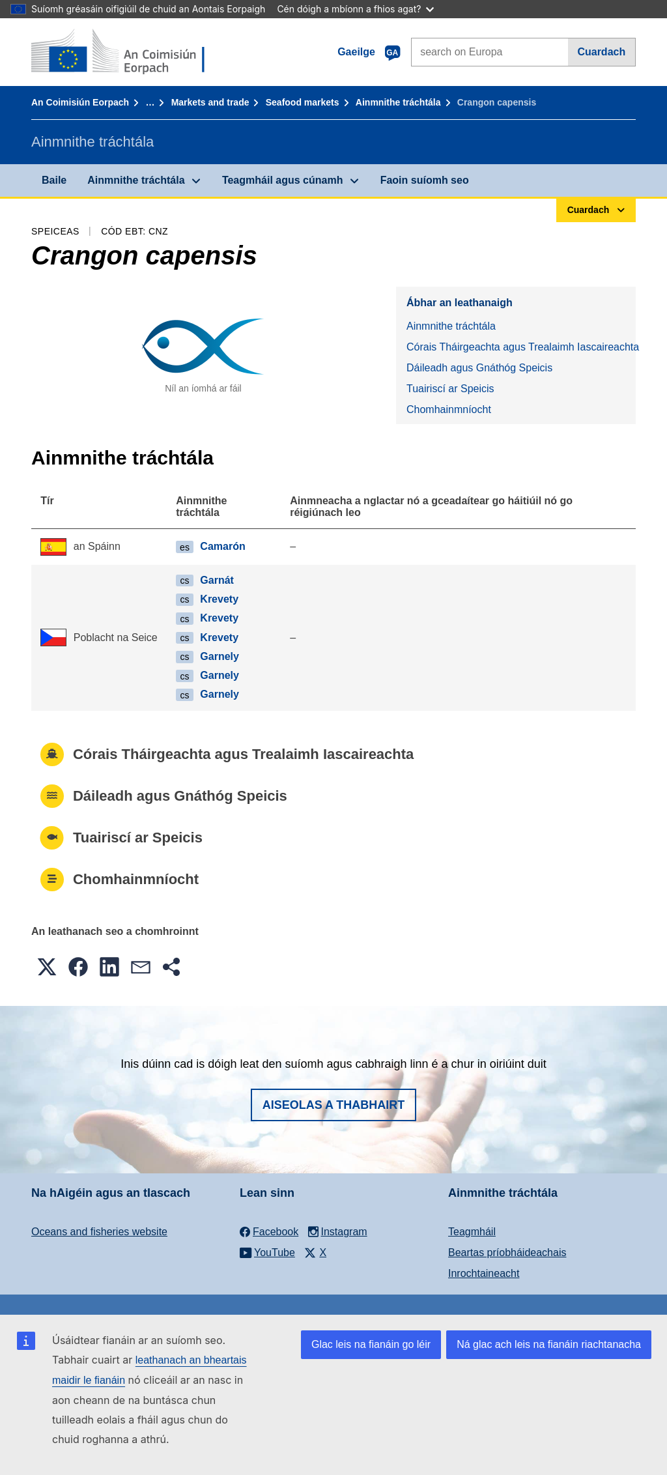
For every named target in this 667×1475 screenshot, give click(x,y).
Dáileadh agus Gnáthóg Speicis (479, 367)
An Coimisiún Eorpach (80, 102)
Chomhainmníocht (448, 409)
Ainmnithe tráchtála (398, 102)
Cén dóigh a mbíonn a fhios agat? (355, 8)
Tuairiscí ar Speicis (450, 388)
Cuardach (601, 51)
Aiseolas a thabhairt (334, 1104)
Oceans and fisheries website (99, 1231)
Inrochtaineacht (483, 1273)
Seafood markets (302, 102)
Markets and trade (210, 102)
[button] (47, 967)
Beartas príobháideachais (507, 1252)
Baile (54, 180)
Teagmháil (472, 1231)
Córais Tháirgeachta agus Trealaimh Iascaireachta (521, 346)
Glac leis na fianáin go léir (371, 1344)
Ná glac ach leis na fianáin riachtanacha (549, 1344)
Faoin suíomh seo (424, 180)
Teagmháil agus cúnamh (282, 180)
